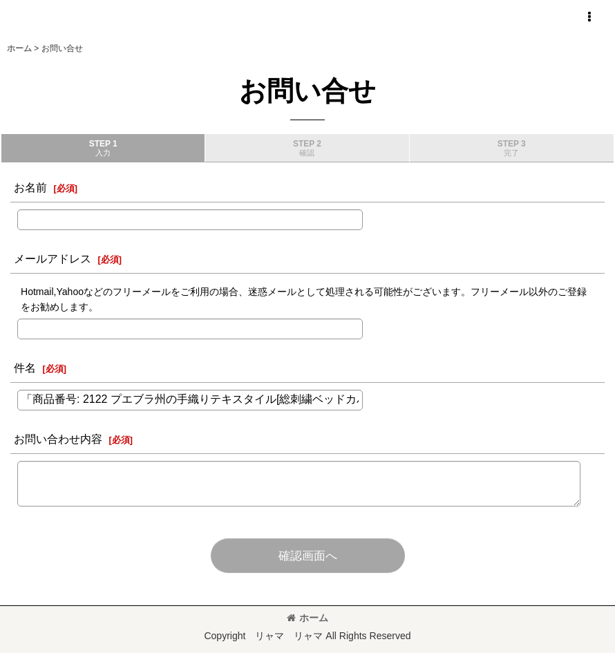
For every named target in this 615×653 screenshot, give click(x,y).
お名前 (30, 187)
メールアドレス (52, 258)
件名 (25, 367)
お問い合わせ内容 (58, 439)
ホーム (307, 617)
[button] (588, 17)
